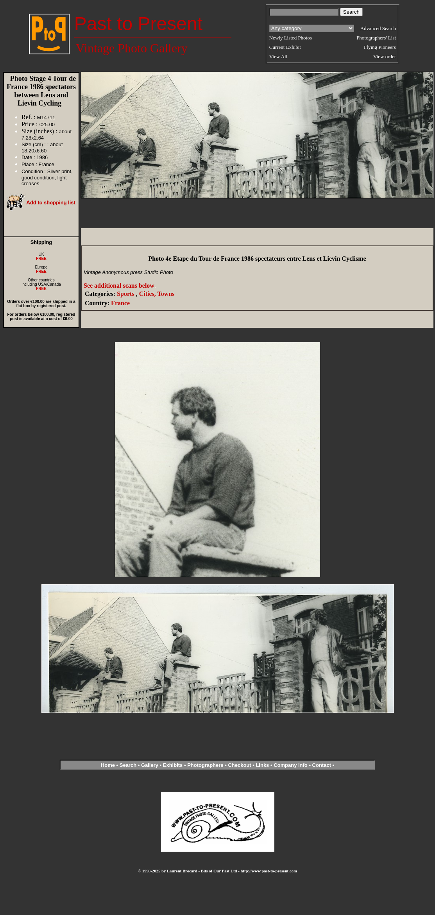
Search (128, 765)
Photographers (205, 765)
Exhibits (173, 765)
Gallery (149, 765)
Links (262, 765)
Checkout (239, 765)
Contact (321, 765)
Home (108, 765)
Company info (291, 765)
